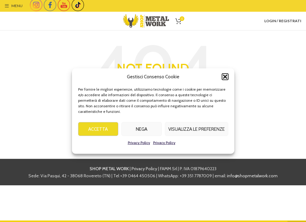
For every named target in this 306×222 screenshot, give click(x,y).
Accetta (98, 131)
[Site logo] (146, 20)
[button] (225, 79)
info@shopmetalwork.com (252, 176)
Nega (141, 131)
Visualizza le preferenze (196, 131)
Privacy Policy (139, 144)
